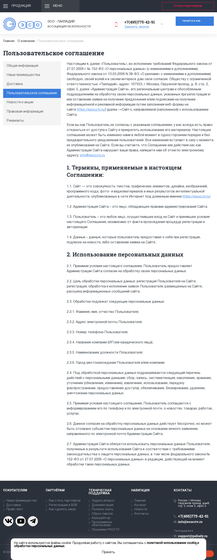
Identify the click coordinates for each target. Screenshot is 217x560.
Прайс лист (14, 509)
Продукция (21, 6)
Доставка (15, 84)
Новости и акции (20, 102)
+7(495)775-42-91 (139, 22)
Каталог (140, 505)
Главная (8, 41)
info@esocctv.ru (92, 155)
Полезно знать (102, 509)
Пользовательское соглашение (32, 93)
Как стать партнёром (65, 500)
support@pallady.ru (192, 536)
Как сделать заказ (62, 509)
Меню (58, 6)
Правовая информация (25, 111)
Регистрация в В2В (63, 505)
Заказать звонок (136, 27)
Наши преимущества (23, 75)
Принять (108, 552)
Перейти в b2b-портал (191, 23)
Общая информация (22, 65)
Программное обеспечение (102, 524)
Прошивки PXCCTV (106, 529)
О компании (26, 41)
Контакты (141, 514)
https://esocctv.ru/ (91, 109)
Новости (140, 509)
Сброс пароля (102, 514)
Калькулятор (101, 518)
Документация (102, 505)
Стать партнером (188, 6)
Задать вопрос (103, 500)
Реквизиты (15, 120)
